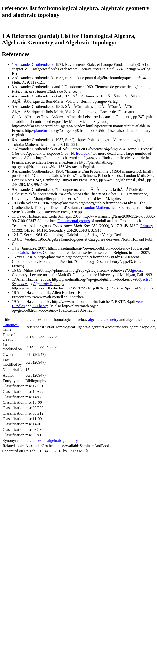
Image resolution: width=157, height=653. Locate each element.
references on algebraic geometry (51, 440)
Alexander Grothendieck (34, 64)
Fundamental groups (73, 221)
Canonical (11, 325)
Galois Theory (29, 252)
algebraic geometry (103, 319)
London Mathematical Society (106, 207)
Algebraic (136, 270)
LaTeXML (78, 451)
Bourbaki (83, 153)
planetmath (43, 130)
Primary (146, 226)
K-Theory (40, 306)
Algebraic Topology (48, 284)
